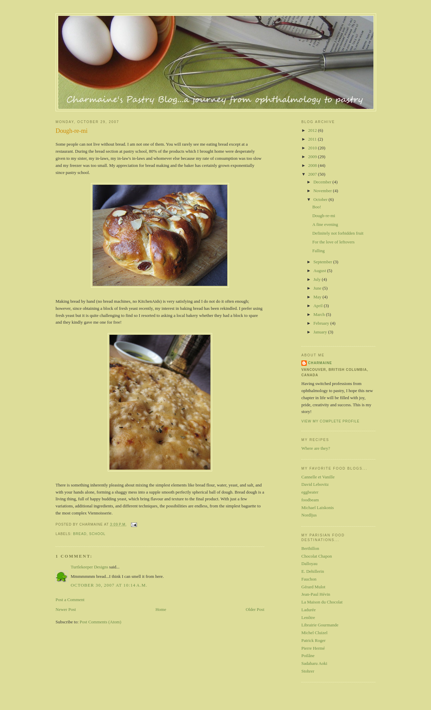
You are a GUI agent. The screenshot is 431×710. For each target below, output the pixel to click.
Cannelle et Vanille (318, 476)
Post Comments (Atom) (101, 621)
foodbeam (310, 499)
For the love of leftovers (333, 241)
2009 (313, 156)
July (317, 279)
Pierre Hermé (313, 648)
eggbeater (310, 492)
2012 (313, 130)
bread (80, 534)
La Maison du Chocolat (321, 601)
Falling (318, 250)
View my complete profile (330, 421)
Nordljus (309, 514)
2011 (313, 139)
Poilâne (307, 655)
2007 (313, 174)
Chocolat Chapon (316, 556)
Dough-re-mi (72, 130)
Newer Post (66, 609)
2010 (313, 147)
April (318, 305)
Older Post (255, 609)
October (321, 199)
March (319, 314)
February (321, 323)
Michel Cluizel (314, 632)
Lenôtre (308, 617)
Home (161, 609)
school (97, 534)
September (323, 261)
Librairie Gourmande (319, 624)
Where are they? (315, 448)
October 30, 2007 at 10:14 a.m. (109, 585)
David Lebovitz (315, 484)
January (320, 331)
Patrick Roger (313, 640)
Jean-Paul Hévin (315, 594)
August (320, 270)
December (323, 181)
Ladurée (308, 609)
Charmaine (320, 363)
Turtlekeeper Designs (89, 566)
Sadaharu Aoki (314, 663)
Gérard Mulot (313, 586)
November (323, 190)
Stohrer (307, 671)
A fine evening (325, 224)
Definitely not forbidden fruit (337, 233)
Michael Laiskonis (317, 507)
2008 (313, 165)
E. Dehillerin (312, 571)
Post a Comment (70, 599)
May (318, 296)
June (318, 288)
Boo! (316, 206)
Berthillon (310, 548)
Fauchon (309, 579)
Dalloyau (309, 563)
